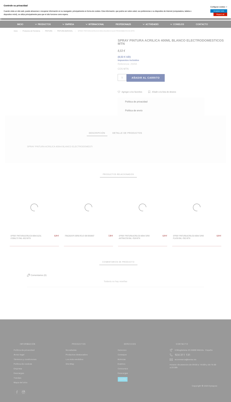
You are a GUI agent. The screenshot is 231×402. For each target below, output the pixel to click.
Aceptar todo (218, 11)
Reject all (220, 14)
